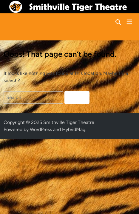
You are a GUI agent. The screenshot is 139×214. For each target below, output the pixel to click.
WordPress (41, 129)
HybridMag (73, 129)
